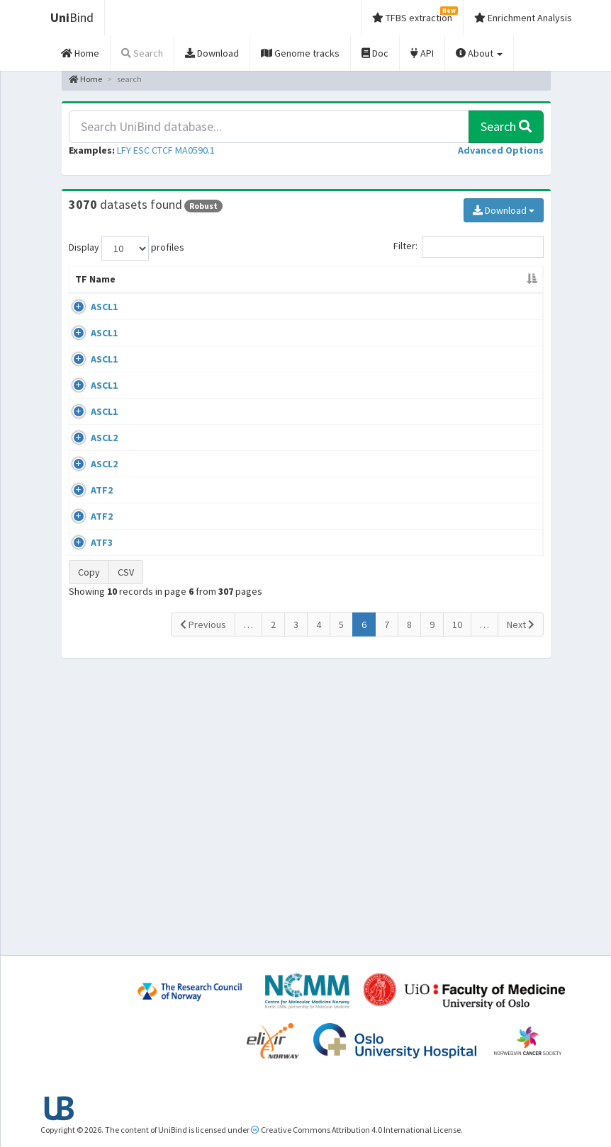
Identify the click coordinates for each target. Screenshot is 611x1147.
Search (506, 126)
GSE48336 (491, 402)
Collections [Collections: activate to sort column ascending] (349, 293)
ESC (141, 150)
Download (503, 210)
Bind (72, 17)
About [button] (479, 53)
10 (457, 897)
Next (520, 897)
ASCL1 (104, 320)
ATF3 (102, 800)
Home (85, 79)
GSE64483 (491, 498)
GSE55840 (491, 457)
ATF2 (102, 691)
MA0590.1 (195, 150)
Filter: (468, 247)
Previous (203, 897)
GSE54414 (491, 800)
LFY (124, 150)
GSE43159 (491, 361)
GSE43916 (491, 320)
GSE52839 (491, 553)
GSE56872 (491, 745)
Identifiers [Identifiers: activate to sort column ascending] (495, 293)
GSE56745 (491, 691)
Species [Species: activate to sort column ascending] (423, 293)
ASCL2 (104, 553)
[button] (501, 150)
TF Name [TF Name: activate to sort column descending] (88, 286)
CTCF (162, 150)
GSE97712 (491, 594)
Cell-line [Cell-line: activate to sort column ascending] (148, 293)
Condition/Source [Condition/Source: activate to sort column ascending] (237, 293)
